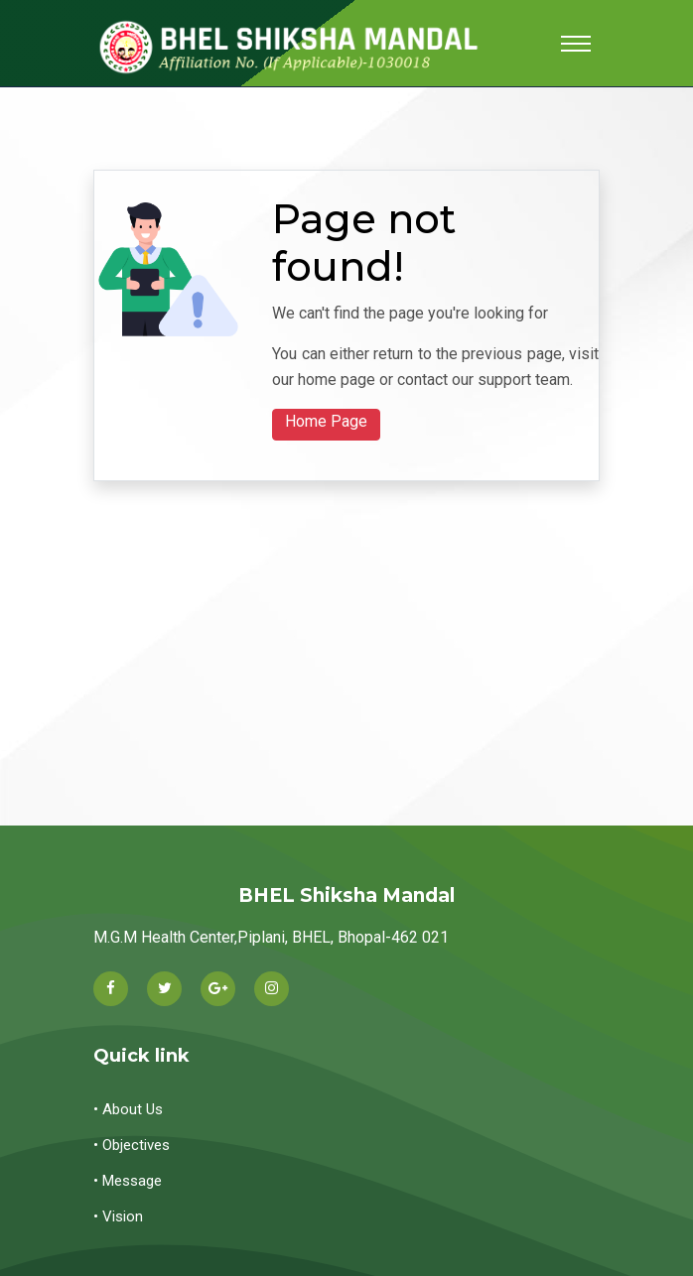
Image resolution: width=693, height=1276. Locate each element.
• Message (127, 1181)
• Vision (118, 1216)
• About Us (128, 1109)
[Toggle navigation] (576, 44)
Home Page (326, 421)
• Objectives (131, 1145)
